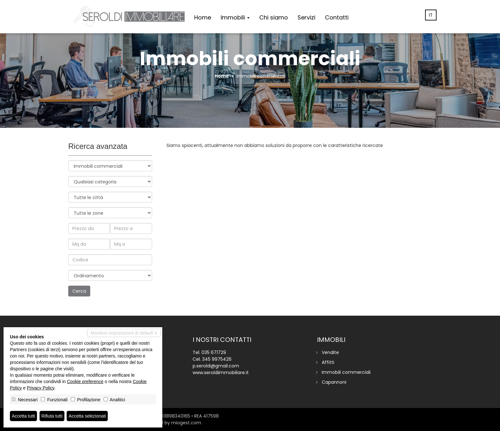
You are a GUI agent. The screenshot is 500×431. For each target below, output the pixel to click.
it (431, 15)
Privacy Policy (40, 387)
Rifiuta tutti (51, 416)
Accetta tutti (23, 416)
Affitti (328, 362)
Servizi (306, 17)
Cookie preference (85, 381)
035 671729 (214, 352)
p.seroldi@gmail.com (216, 366)
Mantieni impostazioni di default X (124, 332)
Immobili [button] (235, 17)
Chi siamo (273, 17)
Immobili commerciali (346, 372)
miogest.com (186, 422)
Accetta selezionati (87, 416)
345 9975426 (217, 359)
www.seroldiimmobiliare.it (221, 372)
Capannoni (334, 382)
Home (202, 17)
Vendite (330, 352)
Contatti (337, 17)
